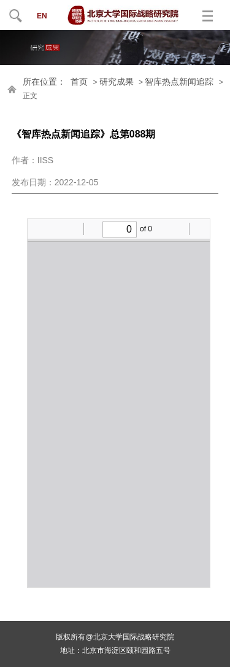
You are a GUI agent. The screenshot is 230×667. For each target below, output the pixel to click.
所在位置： (44, 82)
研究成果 (116, 82)
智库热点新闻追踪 (179, 82)
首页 (79, 82)
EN (42, 16)
